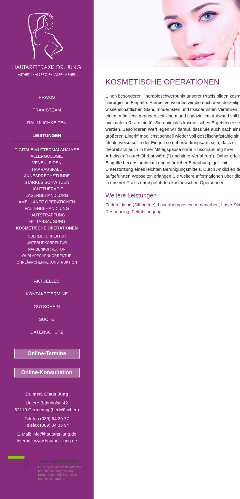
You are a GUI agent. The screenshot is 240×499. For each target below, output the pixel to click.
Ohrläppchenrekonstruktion (47, 262)
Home (110, 63)
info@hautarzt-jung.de (54, 433)
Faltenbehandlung (47, 208)
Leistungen (46, 135)
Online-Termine (46, 353)
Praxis (47, 97)
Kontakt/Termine (47, 293)
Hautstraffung (47, 215)
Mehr (69, 478)
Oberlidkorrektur (47, 236)
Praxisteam (46, 109)
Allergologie (47, 156)
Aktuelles (47, 280)
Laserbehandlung (47, 195)
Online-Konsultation (46, 372)
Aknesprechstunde (47, 175)
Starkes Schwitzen (46, 182)
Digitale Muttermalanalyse (47, 149)
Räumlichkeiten (47, 122)
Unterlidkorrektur (47, 243)
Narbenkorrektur (46, 249)
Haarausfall (46, 169)
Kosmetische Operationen (47, 228)
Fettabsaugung (47, 221)
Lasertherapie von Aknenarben (188, 204)
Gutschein (47, 306)
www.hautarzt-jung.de (55, 440)
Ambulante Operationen (46, 202)
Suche (47, 319)
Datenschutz (46, 331)
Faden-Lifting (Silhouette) (130, 204)
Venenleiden (46, 162)
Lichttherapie (46, 188)
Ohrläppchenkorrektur (47, 256)
